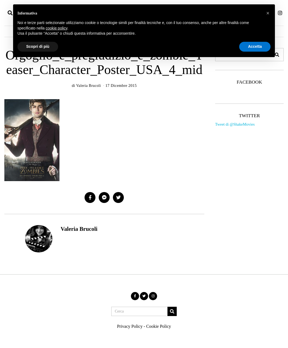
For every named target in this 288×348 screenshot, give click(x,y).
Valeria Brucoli (79, 229)
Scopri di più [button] (37, 46)
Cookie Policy (158, 326)
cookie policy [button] (56, 28)
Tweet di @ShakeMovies (235, 124)
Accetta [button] (255, 46)
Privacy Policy (130, 326)
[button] (172, 311)
